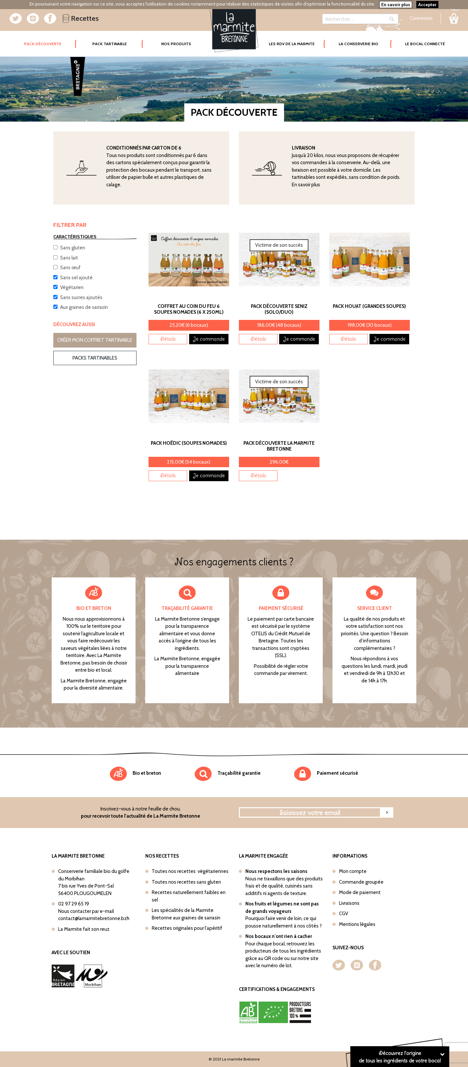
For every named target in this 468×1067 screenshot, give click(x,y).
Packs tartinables (94, 358)
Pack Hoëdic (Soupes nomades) (189, 443)
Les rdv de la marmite (292, 43)
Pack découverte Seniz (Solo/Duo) (279, 309)
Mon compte (353, 871)
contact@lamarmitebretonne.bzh (93, 918)
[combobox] (360, 19)
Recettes (81, 18)
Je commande (209, 339)
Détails (168, 339)
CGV (343, 913)
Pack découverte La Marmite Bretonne (279, 446)
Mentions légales (357, 924)
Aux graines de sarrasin (84, 307)
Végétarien (72, 287)
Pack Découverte (50, 39)
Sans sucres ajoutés (81, 297)
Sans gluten (72, 248)
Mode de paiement (360, 892)
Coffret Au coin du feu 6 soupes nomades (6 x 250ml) (189, 309)
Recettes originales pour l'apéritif (187, 928)
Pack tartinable (109, 43)
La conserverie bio (358, 43)
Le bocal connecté (425, 43)
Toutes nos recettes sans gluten (186, 882)
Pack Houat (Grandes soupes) (369, 306)
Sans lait (69, 258)
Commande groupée (361, 882)
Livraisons (349, 903)
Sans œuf (70, 267)
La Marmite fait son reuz (84, 929)
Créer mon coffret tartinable (94, 340)
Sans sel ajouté (76, 278)
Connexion (421, 18)
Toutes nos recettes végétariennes (190, 871)
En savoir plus (306, 185)
